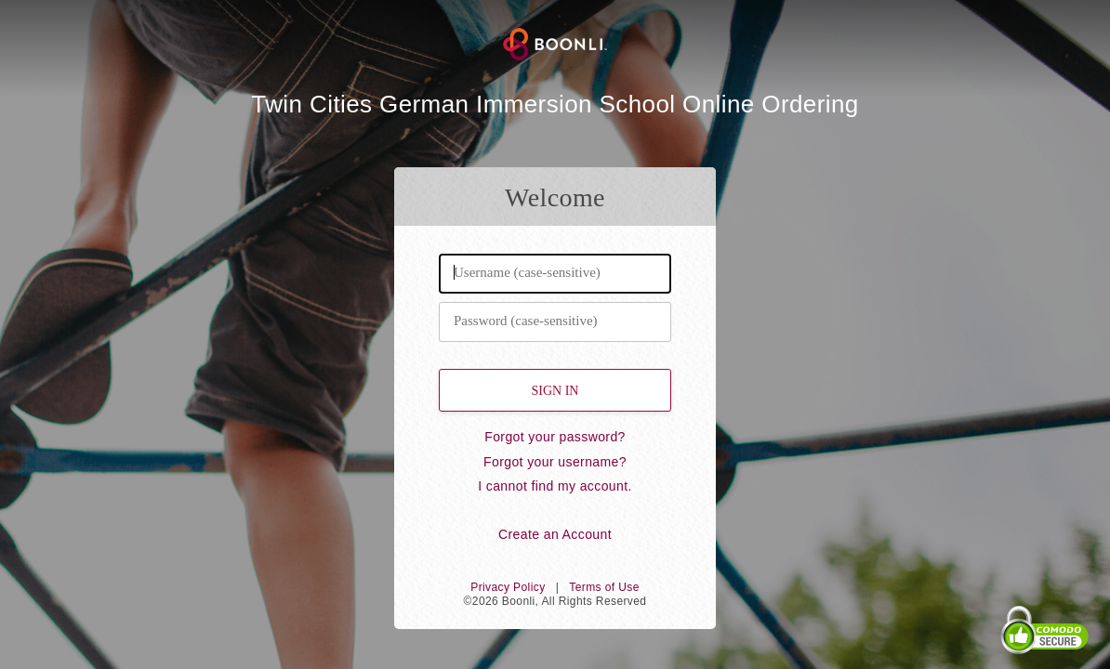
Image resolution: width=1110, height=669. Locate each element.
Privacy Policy (507, 587)
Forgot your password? (555, 436)
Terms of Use (604, 587)
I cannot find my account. (555, 486)
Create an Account (555, 534)
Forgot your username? (555, 461)
